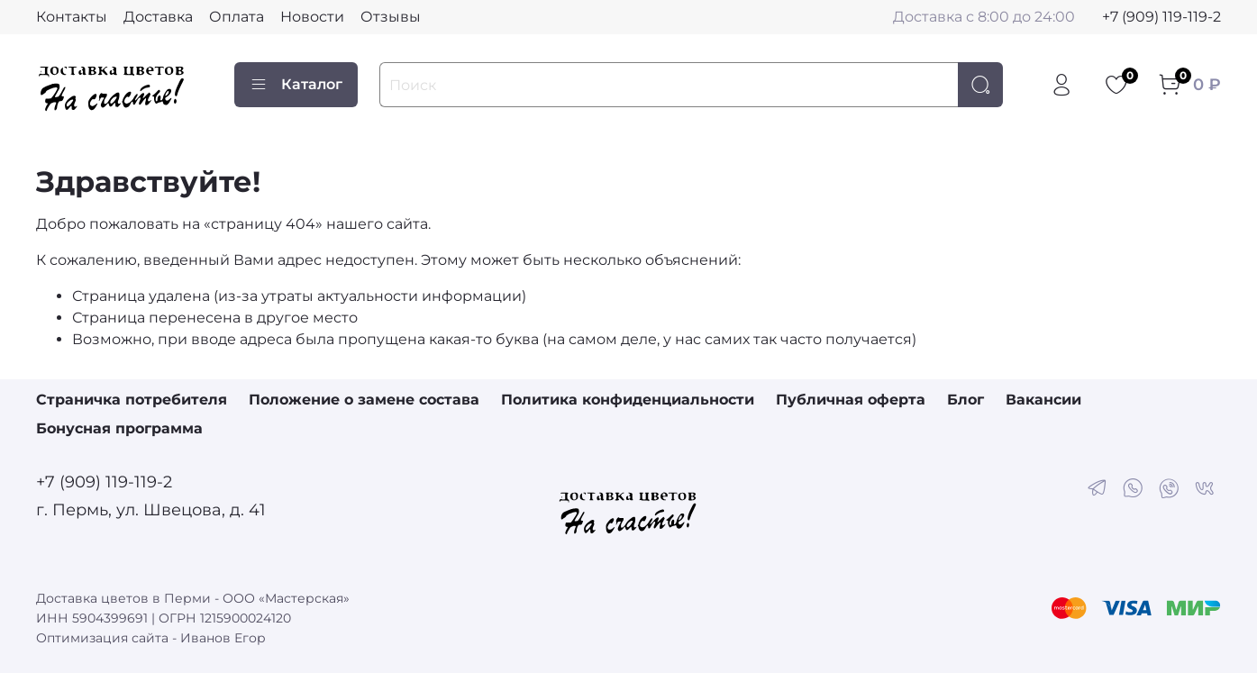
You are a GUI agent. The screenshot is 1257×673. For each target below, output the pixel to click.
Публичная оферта (850, 399)
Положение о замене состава (364, 399)
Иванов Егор (223, 638)
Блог (965, 399)
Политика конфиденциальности (627, 399)
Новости (312, 16)
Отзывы (390, 16)
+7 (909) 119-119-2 (1161, 16)
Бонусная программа (119, 428)
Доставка (158, 16)
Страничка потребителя (131, 399)
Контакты (71, 16)
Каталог (296, 85)
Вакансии (1043, 399)
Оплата (236, 16)
